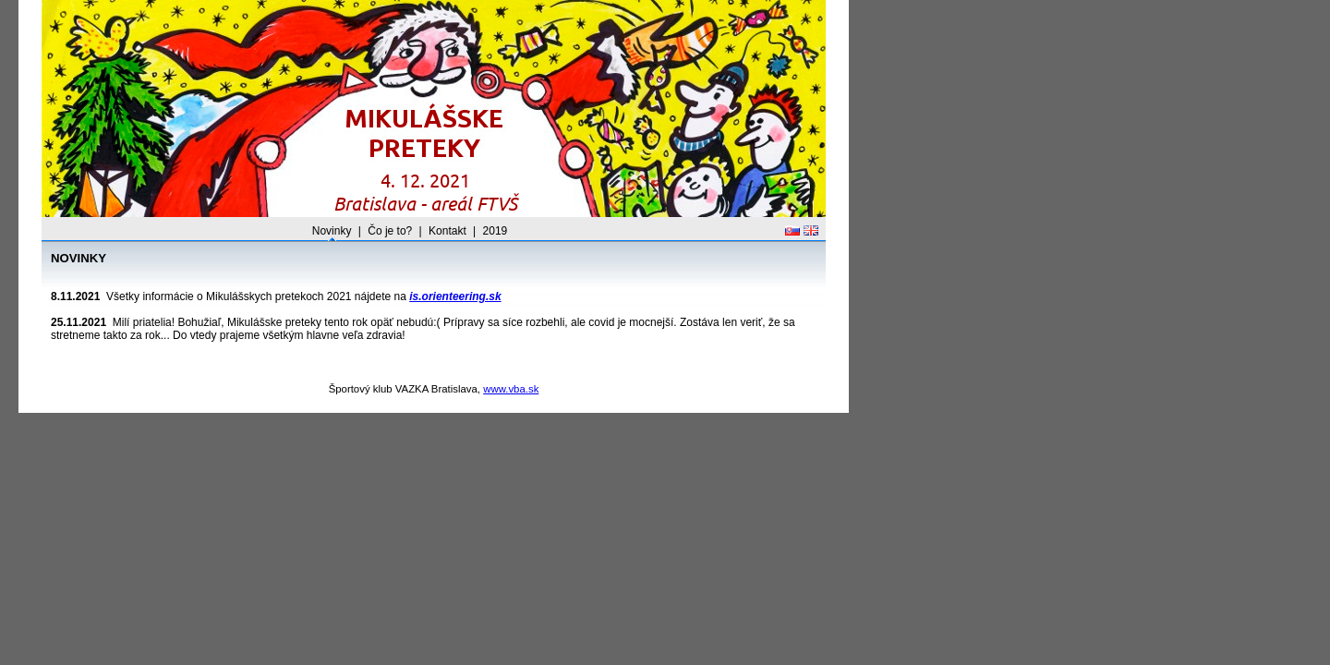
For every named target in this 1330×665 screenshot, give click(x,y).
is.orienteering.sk (455, 296)
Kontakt (447, 230)
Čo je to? (390, 230)
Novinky (332, 230)
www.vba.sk (510, 388)
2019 (495, 230)
